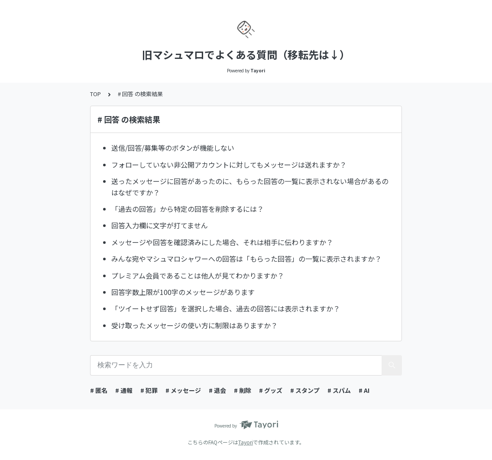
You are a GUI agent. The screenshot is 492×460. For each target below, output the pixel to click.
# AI (364, 390)
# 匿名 (98, 390)
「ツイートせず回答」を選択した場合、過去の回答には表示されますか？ (225, 308)
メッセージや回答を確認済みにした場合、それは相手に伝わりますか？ (222, 242)
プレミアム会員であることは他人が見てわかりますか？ (197, 275)
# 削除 (242, 390)
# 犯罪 (149, 390)
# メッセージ (183, 390)
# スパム (339, 390)
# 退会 (217, 390)
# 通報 (124, 390)
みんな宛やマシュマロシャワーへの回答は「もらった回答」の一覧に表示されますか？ (246, 258)
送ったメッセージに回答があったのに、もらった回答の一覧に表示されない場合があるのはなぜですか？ (249, 187)
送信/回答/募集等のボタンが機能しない (172, 148)
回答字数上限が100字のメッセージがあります (183, 292)
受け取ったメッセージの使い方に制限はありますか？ (194, 325)
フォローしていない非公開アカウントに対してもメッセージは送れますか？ (228, 164)
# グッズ (270, 390)
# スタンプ (305, 390)
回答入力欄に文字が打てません (159, 225)
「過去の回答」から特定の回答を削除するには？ (187, 209)
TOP (95, 94)
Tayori (245, 442)
